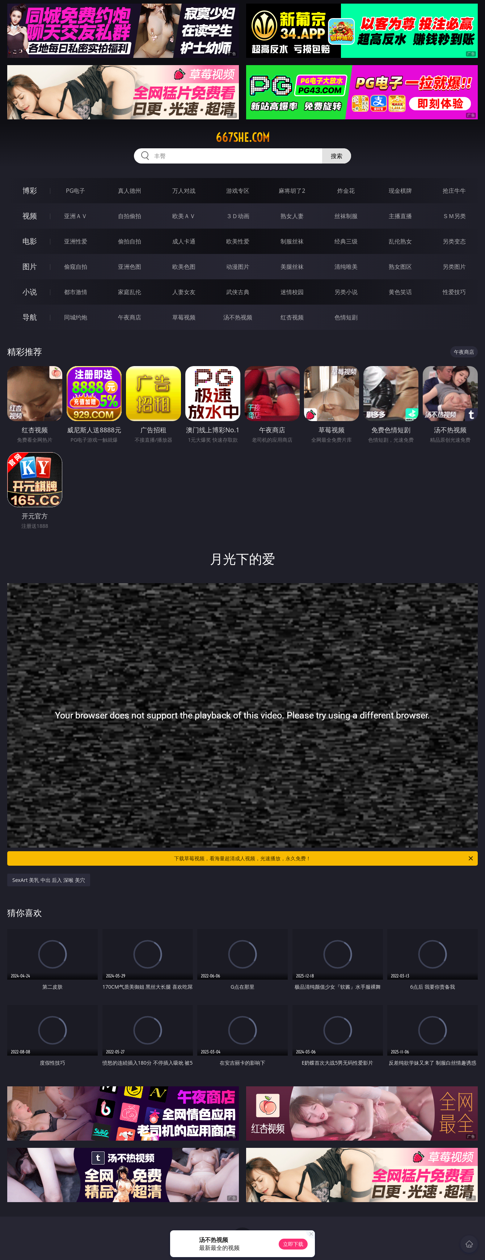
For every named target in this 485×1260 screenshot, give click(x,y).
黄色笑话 (400, 292)
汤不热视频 (237, 317)
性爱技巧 (454, 292)
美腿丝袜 (292, 267)
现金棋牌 (400, 191)
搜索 (336, 156)
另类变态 (454, 241)
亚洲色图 (129, 267)
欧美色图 (183, 267)
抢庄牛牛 (454, 191)
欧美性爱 (237, 241)
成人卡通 (183, 241)
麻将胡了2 (292, 191)
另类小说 (346, 292)
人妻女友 (183, 292)
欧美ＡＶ (183, 216)
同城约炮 (75, 317)
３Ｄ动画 (237, 216)
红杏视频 (292, 317)
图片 (29, 266)
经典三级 (346, 241)
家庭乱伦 (129, 292)
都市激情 (75, 292)
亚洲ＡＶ (75, 216)
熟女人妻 (292, 216)
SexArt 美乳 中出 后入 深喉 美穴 (48, 880)
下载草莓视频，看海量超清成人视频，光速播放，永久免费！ (324, 858)
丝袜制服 (346, 216)
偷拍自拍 (129, 241)
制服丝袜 (292, 241)
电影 (29, 241)
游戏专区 (237, 191)
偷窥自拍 (75, 267)
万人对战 (183, 191)
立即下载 (293, 1243)
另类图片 (454, 267)
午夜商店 (129, 317)
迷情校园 (292, 292)
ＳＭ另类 (454, 216)
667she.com (243, 137)
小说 (29, 292)
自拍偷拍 (129, 216)
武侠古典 (237, 292)
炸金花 (346, 191)
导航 (29, 317)
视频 (29, 216)
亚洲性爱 (75, 241)
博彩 (29, 190)
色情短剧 (346, 317)
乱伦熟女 (400, 241)
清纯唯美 (346, 267)
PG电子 (75, 191)
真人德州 (129, 191)
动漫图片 (237, 267)
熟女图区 (400, 267)
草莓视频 (183, 317)
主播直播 (400, 216)
